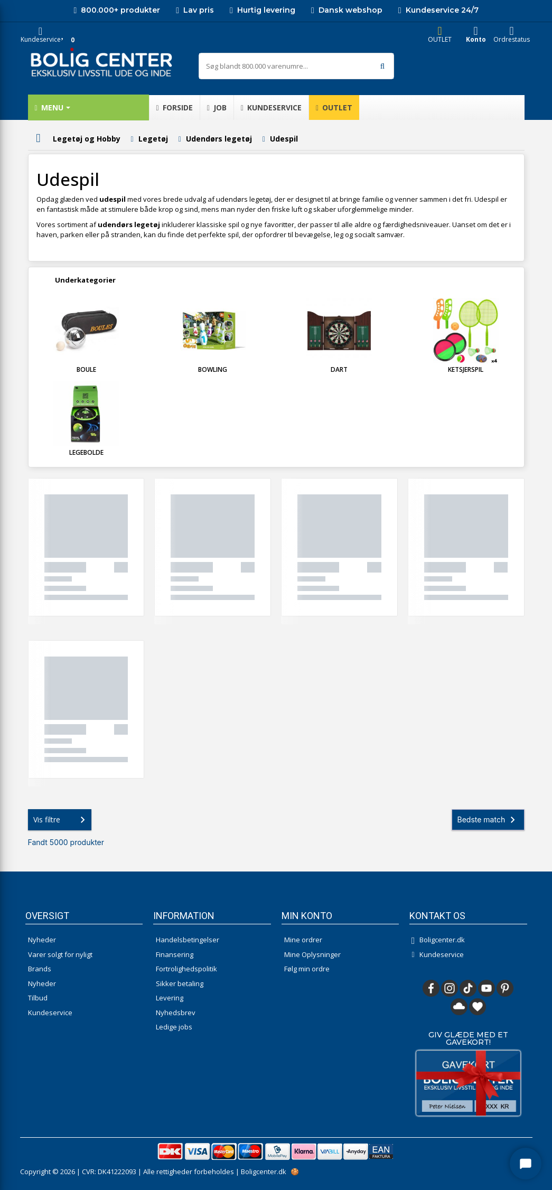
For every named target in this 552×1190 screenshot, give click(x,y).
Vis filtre (61, 819)
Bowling (212, 369)
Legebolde (86, 452)
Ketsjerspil (465, 369)
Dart (339, 369)
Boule (86, 369)
